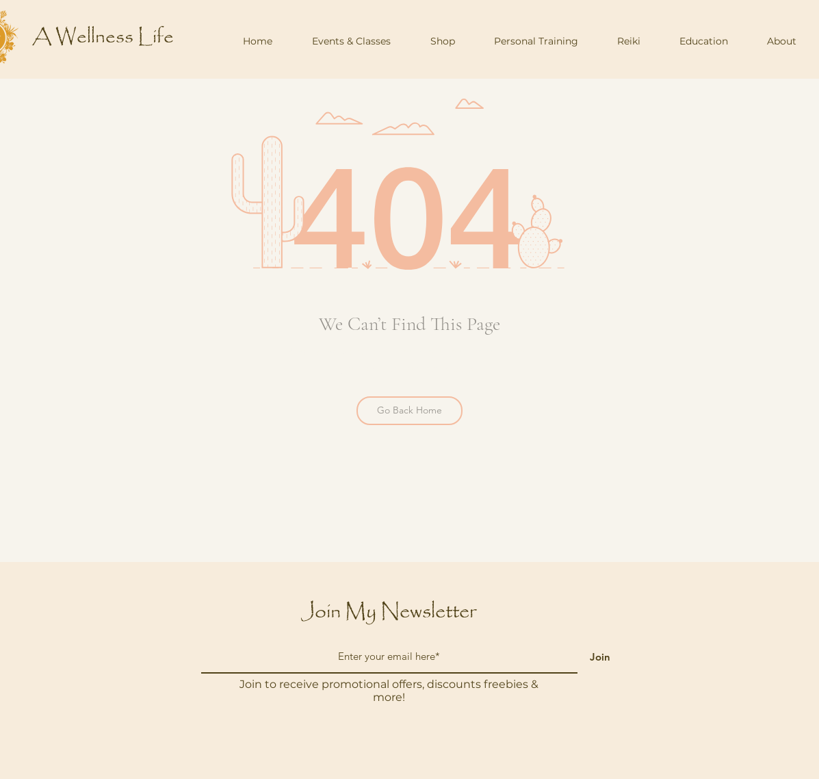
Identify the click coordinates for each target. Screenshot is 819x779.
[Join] (600, 656)
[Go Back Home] (409, 410)
